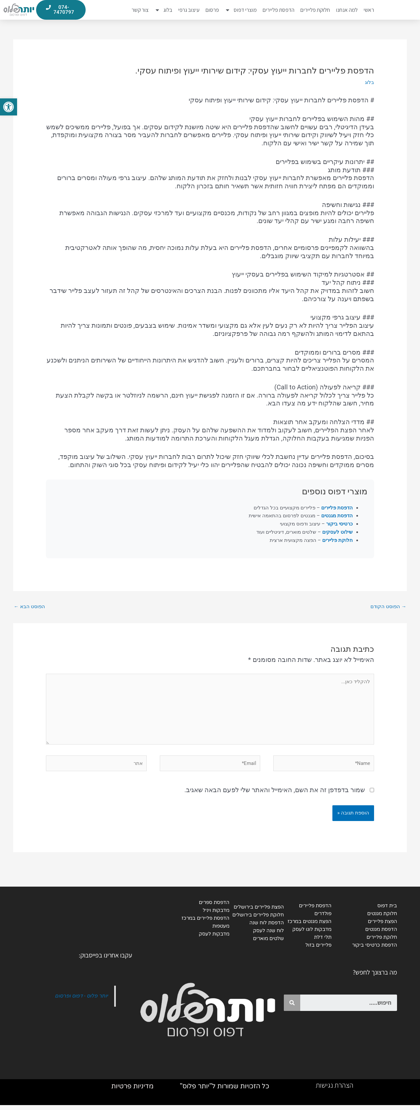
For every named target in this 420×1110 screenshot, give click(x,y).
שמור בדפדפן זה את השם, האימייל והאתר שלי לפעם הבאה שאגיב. (274, 793)
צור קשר (140, 10)
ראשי (369, 10)
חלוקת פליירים (315, 10)
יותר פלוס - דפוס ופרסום (80, 1000)
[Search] (292, 1007)
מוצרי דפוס (241, 10)
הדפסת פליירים (278, 10)
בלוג (163, 10)
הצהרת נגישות (334, 1090)
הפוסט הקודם (388, 607)
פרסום (212, 10)
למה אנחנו (347, 10)
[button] (8, 106)
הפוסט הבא (29, 607)
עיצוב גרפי (189, 10)
